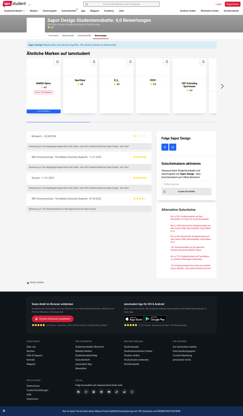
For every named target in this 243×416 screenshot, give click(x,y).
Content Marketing (182, 355)
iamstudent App (83, 364)
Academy (109, 10)
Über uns (31, 346)
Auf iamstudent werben (185, 346)
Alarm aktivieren (179, 191)
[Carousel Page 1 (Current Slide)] (58, 122)
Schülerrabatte (231, 10)
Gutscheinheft (69, 10)
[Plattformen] (29, 4)
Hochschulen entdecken (136, 359)
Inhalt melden (35, 282)
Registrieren (233, 4)
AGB (29, 394)
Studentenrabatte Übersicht (89, 346)
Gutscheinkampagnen (184, 351)
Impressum (32, 399)
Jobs (121, 10)
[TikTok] (117, 392)
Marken (34, 10)
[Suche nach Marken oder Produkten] (122, 4)
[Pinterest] (101, 392)
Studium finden (188, 10)
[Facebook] (78, 392)
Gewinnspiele (50, 10)
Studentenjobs (131, 346)
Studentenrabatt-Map (86, 355)
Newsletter (81, 368)
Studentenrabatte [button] (14, 10)
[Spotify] (94, 392)
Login (219, 4)
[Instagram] (86, 392)
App (83, 10)
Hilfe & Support (34, 355)
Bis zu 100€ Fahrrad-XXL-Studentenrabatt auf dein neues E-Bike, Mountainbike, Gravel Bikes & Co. (191, 228)
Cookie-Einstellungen (37, 390)
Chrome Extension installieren (52, 318)
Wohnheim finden (210, 10)
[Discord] (109, 392)
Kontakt (31, 359)
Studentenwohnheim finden (138, 351)
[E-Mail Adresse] (186, 184)
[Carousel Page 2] (121, 122)
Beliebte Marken (83, 351)
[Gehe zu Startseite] (14, 4)
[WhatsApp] (132, 392)
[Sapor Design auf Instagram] (165, 147)
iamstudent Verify (182, 359)
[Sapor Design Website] (173, 147)
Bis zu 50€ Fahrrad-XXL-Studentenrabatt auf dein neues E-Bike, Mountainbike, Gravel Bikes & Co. (191, 239)
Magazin (94, 10)
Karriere (31, 351)
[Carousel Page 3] (184, 122)
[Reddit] (124, 392)
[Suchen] (87, 4)
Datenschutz (33, 386)
